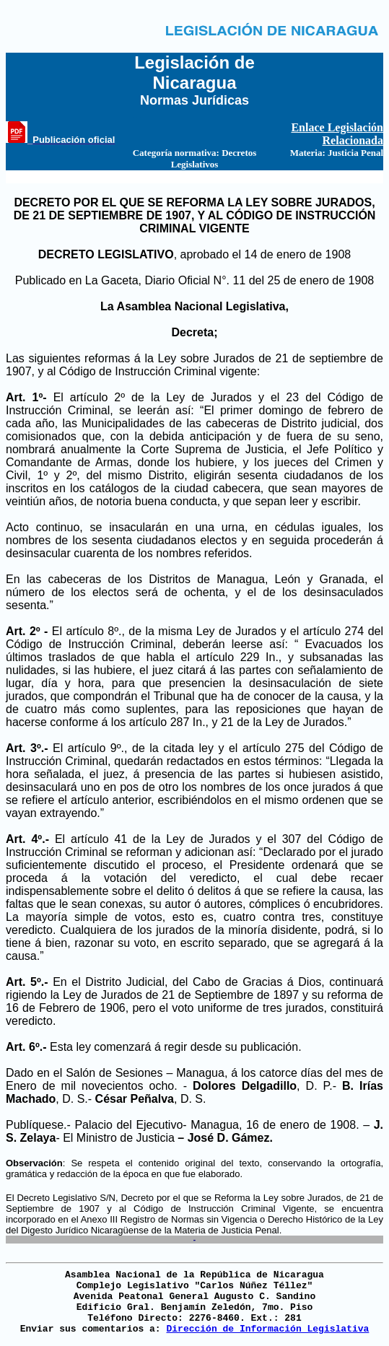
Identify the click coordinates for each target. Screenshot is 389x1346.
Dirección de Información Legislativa (267, 1329)
